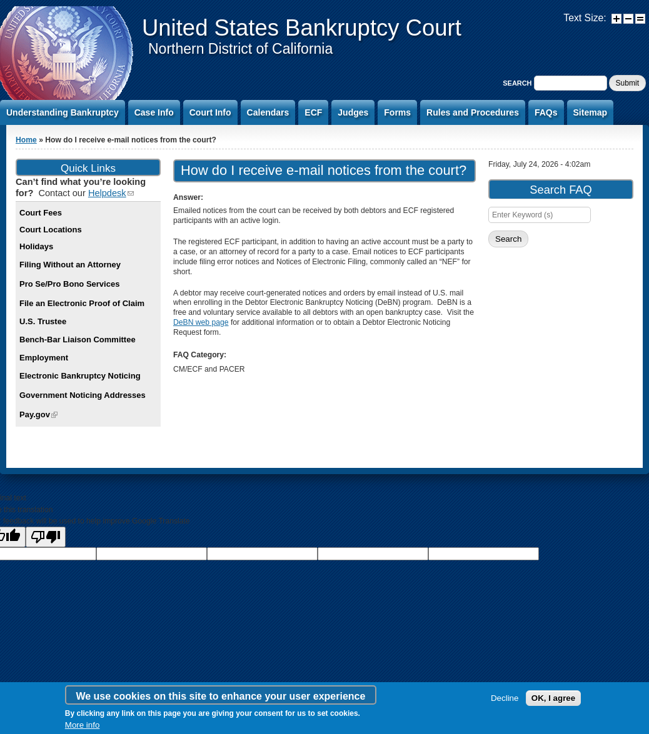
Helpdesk (111, 193)
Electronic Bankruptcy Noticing (80, 375)
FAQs (546, 112)
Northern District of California (240, 49)
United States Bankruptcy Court (301, 28)
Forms (397, 112)
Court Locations (50, 229)
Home (26, 140)
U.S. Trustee (42, 321)
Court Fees (40, 212)
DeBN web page (201, 322)
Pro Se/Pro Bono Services (69, 284)
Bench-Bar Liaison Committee (77, 339)
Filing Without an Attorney (70, 264)
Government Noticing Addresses (82, 395)
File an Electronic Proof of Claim (81, 303)
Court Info (210, 112)
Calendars (268, 112)
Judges (353, 112)
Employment (43, 357)
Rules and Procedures (472, 112)
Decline (504, 698)
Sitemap (590, 112)
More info (82, 725)
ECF (313, 112)
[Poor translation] (46, 537)
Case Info (154, 112)
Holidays (36, 246)
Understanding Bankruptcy (62, 112)
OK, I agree (553, 698)
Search (518, 83)
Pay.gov (38, 414)
